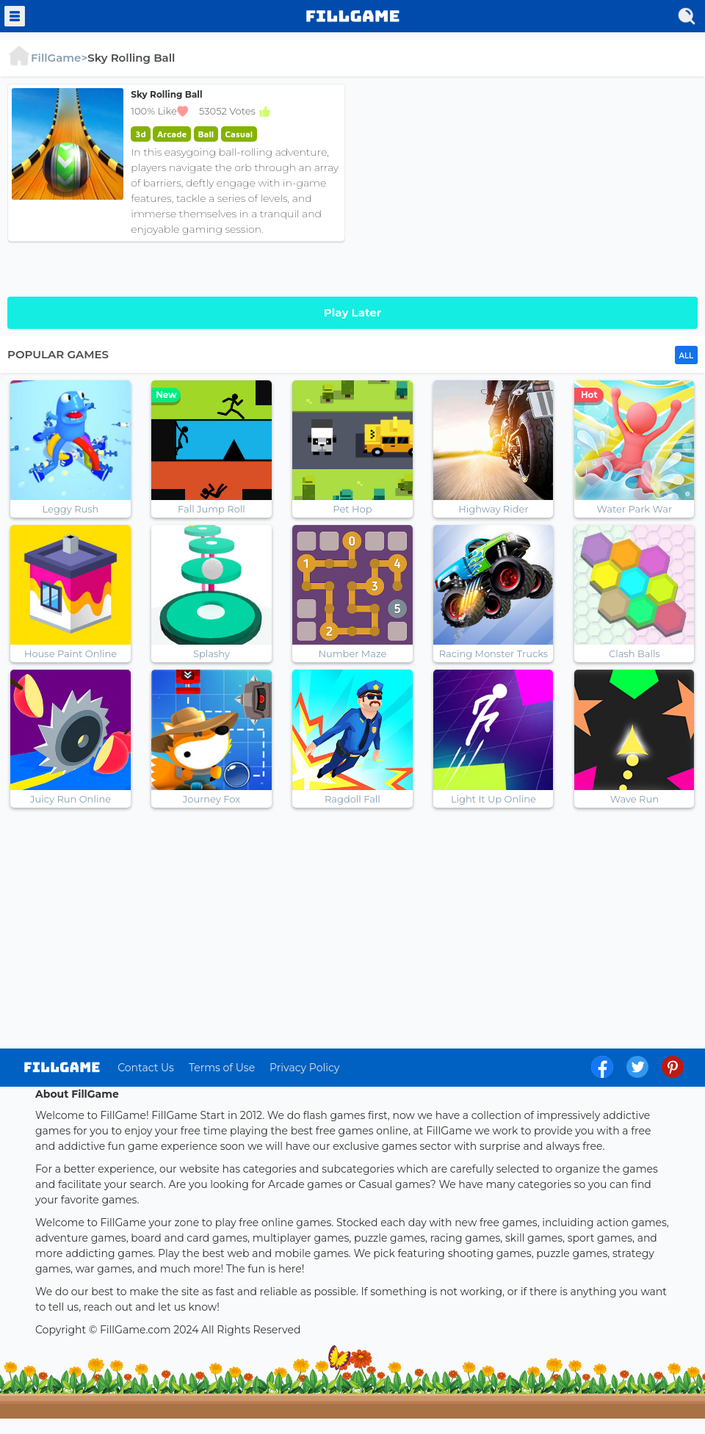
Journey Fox (211, 799)
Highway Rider (493, 509)
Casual (239, 134)
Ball (206, 134)
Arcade (172, 134)
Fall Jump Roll (211, 509)
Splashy (211, 653)
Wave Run (634, 799)
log (62, 1067)
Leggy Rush (71, 509)
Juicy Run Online (70, 799)
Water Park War (635, 509)
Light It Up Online (493, 799)
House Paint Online (70, 653)
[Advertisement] (528, 186)
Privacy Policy (304, 1067)
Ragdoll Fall (352, 799)
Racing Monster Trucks (493, 653)
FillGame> (47, 58)
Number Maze (352, 653)
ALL (686, 356)
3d (140, 134)
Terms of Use (222, 1067)
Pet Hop (352, 509)
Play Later (352, 312)
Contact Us (146, 1067)
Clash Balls (634, 653)
